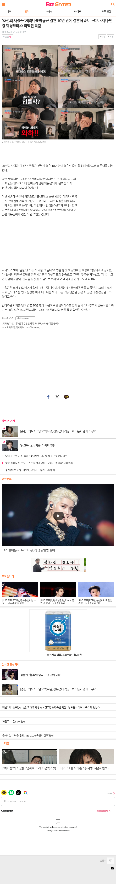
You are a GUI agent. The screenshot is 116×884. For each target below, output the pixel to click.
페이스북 (47, 397)
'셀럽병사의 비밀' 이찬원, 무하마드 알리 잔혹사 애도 (29, 470)
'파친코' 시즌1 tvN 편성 (13, 721)
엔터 (27, 11)
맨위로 (103, 861)
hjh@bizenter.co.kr (25, 318)
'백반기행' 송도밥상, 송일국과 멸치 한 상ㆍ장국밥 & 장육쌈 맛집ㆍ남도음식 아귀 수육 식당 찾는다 (51, 707)
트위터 (57, 397)
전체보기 (4, 3)
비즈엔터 (58, 4)
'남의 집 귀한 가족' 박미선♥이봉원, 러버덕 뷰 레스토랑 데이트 (34, 456)
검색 (112, 3)
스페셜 (49, 11)
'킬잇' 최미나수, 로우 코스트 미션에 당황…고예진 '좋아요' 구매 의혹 (37, 463)
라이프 (77, 11)
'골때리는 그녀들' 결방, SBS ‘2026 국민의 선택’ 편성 (27, 735)
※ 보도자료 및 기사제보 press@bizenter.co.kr (23, 327)
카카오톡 (66, 397)
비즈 (9, 11)
